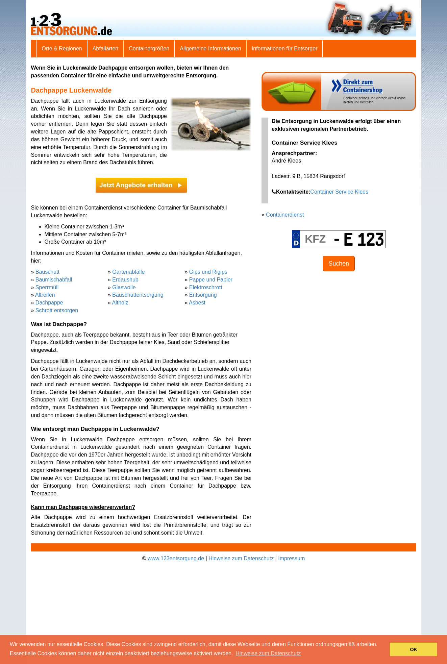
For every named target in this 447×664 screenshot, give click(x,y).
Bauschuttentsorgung (137, 295)
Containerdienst (285, 215)
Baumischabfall (53, 279)
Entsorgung (203, 295)
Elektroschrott (205, 287)
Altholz (120, 302)
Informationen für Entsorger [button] (285, 48)
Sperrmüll (46, 287)
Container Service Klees (339, 192)
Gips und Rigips (208, 272)
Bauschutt (47, 272)
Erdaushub (125, 279)
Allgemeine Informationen (210, 48)
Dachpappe (49, 302)
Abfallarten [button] (106, 48)
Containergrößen (149, 48)
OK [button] (413, 649)
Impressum (291, 558)
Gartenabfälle (128, 272)
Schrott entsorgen (56, 310)
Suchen (338, 263)
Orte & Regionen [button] (62, 48)
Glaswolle (123, 287)
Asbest (197, 302)
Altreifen (45, 295)
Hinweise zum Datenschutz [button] (268, 653)
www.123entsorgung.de (176, 558)
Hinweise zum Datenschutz (241, 558)
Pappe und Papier (210, 279)
